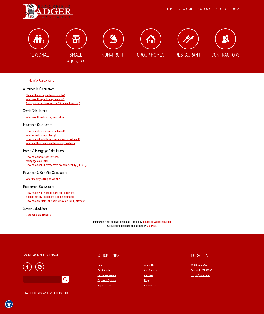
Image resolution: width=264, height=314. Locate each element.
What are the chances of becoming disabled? (50, 143)
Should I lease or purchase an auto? (45, 95)
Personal (38, 43)
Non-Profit (113, 43)
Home (101, 265)
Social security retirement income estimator (50, 197)
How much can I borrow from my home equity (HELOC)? (56, 165)
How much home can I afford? (42, 157)
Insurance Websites (104, 222)
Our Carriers (150, 270)
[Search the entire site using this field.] (42, 279)
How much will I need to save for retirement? (50, 193)
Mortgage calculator (37, 161)
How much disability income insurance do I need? (53, 139)
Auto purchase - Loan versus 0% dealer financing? (53, 103)
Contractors (225, 43)
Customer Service (107, 275)
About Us (149, 265)
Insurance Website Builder (157, 222)
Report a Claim (105, 285)
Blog (146, 280)
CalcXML (152, 226)
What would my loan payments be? (45, 117)
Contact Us (150, 285)
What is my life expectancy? (41, 135)
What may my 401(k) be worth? (43, 179)
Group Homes (150, 43)
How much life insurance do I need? (45, 131)
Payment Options (107, 280)
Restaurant (188, 43)
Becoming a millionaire (38, 215)
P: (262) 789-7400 (200, 275)
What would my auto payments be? (45, 99)
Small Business (76, 46)
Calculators (113, 226)
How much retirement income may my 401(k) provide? (55, 201)
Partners (148, 275)
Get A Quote (104, 270)
